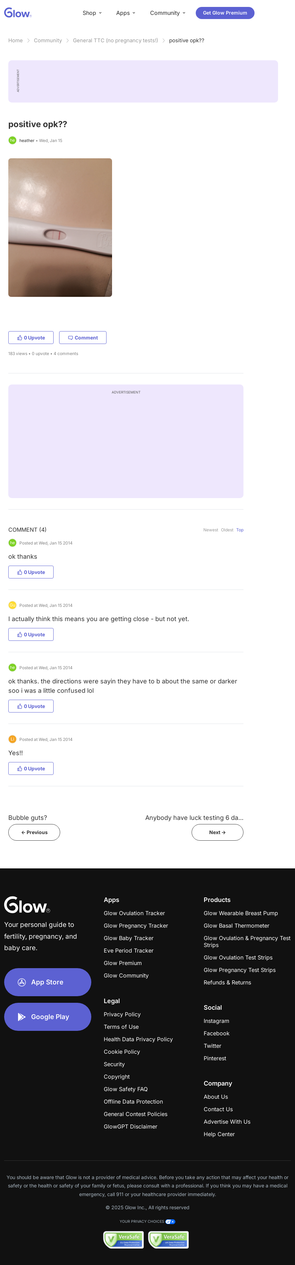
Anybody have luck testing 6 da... (194, 817)
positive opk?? (186, 40)
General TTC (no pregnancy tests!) (115, 40)
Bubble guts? (27, 817)
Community (48, 40)
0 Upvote (31, 337)
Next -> (217, 832)
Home (15, 40)
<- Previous (34, 832)
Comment (83, 337)
